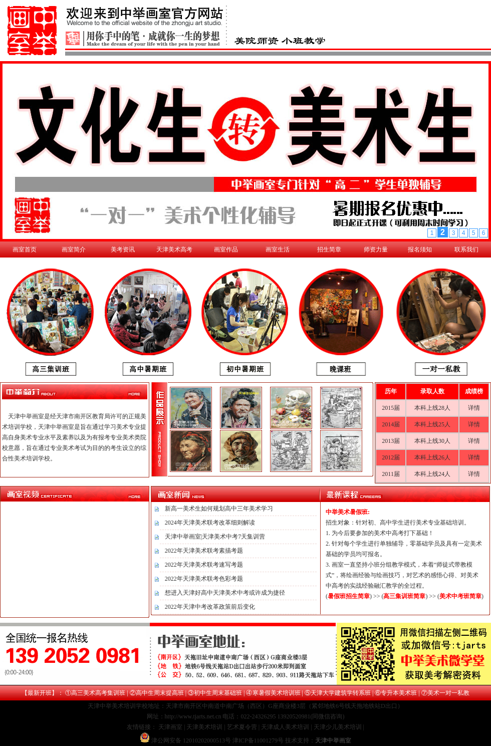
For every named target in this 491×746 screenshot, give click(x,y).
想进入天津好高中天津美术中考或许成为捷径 (225, 592)
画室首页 (25, 249)
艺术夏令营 (242, 726)
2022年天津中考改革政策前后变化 (210, 606)
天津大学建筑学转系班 (341, 692)
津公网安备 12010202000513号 (191, 740)
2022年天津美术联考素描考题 (204, 550)
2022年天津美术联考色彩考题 (204, 578)
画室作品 (226, 249)
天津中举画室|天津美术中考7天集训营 (215, 536)
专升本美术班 (399, 692)
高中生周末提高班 (160, 692)
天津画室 (170, 726)
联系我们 (466, 249)
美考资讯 (123, 249)
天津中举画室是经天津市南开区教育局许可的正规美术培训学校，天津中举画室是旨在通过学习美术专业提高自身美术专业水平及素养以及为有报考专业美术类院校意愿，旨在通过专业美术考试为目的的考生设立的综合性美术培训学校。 (74, 437)
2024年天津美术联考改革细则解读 (210, 522)
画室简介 (74, 249)
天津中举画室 (333, 740)
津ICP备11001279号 (258, 740)
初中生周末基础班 (218, 692)
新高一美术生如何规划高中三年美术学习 (219, 508)
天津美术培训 (204, 726)
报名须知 (420, 249)
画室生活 (278, 249)
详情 (474, 407)
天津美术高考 (174, 249)
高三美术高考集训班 (98, 692)
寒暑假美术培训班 (277, 692)
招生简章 (329, 249)
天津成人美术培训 (285, 726)
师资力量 (376, 249)
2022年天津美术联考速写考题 (204, 564)
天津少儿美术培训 (338, 726)
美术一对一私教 (448, 692)
